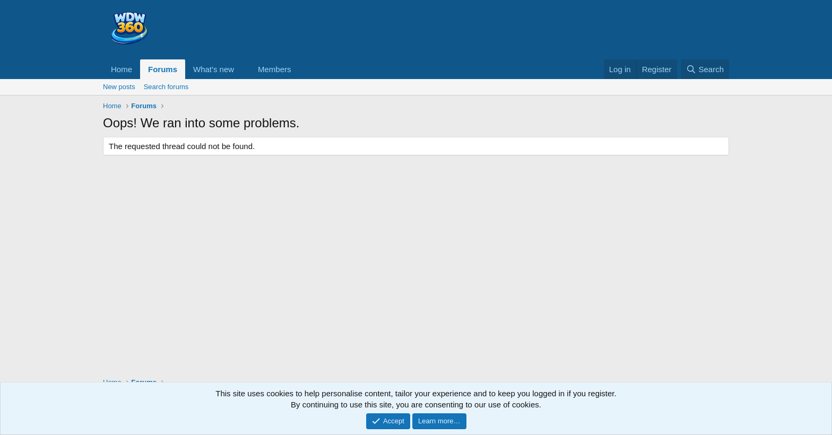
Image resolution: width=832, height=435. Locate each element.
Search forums (166, 87)
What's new (213, 69)
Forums (162, 69)
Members (274, 69)
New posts (119, 87)
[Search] (705, 69)
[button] (242, 69)
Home (121, 69)
